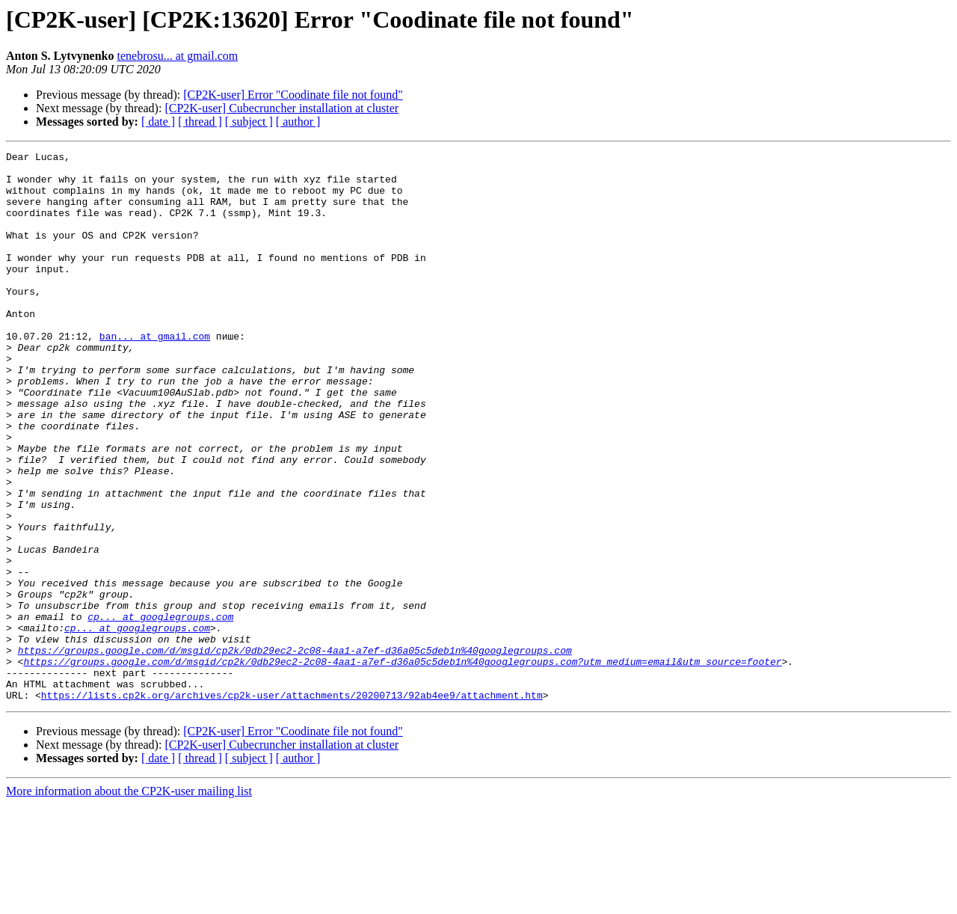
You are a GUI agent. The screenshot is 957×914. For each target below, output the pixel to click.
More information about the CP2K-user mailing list (129, 901)
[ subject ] (249, 121)
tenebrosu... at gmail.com (178, 55)
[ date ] (158, 121)
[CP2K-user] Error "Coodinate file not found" (292, 94)
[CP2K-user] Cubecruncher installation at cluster (281, 108)
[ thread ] (200, 121)
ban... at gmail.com (154, 374)
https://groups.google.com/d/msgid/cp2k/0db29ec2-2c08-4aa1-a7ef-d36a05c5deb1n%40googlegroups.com (295, 751)
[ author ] (298, 121)
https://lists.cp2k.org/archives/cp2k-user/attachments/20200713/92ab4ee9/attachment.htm (292, 805)
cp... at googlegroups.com (160, 710)
